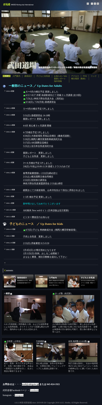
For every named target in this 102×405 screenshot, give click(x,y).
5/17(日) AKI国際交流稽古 (35, 142)
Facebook (34, 390)
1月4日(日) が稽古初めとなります (39, 250)
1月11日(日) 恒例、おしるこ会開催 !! (41, 253)
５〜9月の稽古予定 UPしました (38, 108)
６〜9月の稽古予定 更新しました (40, 91)
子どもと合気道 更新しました (38, 156)
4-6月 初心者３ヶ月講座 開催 (37, 125)
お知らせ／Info (60, 76)
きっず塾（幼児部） (62, 293)
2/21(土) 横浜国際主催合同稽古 (38, 176)
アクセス (75, 76)
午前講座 (41, 341)
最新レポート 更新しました (36, 119)
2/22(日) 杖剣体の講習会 (35, 180)
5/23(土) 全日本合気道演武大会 (38, 146)
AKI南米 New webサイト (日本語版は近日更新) (46, 210)
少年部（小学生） (13, 341)
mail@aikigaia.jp (30, 384)
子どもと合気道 (43, 76)
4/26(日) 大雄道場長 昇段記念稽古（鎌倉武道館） (47, 136)
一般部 (8, 293)
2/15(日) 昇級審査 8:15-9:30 (36, 243)
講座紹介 (28, 76)
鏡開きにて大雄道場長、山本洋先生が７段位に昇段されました (54, 190)
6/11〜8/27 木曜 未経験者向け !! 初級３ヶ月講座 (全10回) (52, 95)
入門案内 (16, 76)
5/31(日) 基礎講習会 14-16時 (36, 115)
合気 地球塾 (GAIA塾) (79, 341)
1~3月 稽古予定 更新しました (37, 197)
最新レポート (60, 79)
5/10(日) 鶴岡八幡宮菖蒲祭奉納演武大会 (42, 139)
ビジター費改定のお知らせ (36, 217)
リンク (94, 76)
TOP (6, 76)
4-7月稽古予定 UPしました (36, 132)
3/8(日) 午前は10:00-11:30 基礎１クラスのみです (46, 166)
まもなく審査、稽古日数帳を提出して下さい (45, 257)
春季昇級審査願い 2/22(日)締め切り (40, 173)
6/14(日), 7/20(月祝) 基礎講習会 (39, 102)
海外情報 (58, 81)
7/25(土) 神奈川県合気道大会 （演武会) (43, 98)
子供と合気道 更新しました (37, 236)
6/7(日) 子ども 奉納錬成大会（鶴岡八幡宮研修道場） (50, 230)
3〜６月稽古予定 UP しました (37, 163)
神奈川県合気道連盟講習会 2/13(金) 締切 (43, 183)
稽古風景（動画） (79, 79)
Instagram (19, 395)
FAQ (85, 76)
